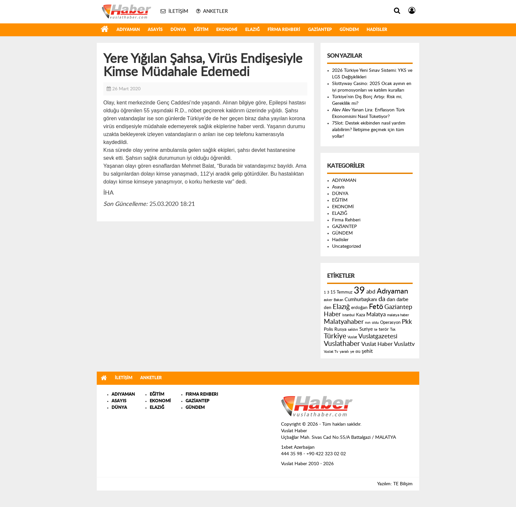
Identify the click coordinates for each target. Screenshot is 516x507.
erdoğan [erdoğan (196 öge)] (359, 307)
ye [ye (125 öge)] (352, 351)
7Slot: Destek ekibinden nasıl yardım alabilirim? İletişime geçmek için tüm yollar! (368, 130)
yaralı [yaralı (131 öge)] (344, 351)
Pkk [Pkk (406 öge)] (407, 322)
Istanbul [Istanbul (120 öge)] (348, 315)
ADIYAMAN (128, 30)
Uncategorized (346, 246)
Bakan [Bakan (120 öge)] (338, 300)
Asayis (155, 30)
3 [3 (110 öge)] (328, 292)
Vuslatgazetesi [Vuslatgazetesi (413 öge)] (378, 336)
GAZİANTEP (320, 30)
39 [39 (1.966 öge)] (359, 291)
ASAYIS (119, 401)
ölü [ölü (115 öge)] (357, 351)
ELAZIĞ (252, 30)
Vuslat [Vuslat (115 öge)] (352, 337)
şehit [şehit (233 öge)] (367, 351)
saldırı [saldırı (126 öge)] (353, 329)
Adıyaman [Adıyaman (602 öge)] (392, 291)
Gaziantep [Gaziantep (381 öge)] (398, 307)
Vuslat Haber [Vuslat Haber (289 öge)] (377, 344)
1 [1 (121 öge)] (325, 292)
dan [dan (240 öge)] (391, 299)
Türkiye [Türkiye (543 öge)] (335, 336)
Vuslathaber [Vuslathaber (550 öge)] (342, 343)
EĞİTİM (201, 30)
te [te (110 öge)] (375, 329)
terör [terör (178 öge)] (384, 329)
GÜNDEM (349, 30)
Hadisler (377, 30)
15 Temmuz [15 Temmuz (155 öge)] (341, 292)
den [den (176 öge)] (327, 307)
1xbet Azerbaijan (298, 447)
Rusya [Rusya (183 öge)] (340, 329)
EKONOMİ (226, 30)
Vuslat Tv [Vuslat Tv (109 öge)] (331, 351)
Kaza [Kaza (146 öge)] (360, 315)
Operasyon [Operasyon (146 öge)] (390, 322)
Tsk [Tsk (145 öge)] (393, 329)
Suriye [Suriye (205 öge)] (366, 329)
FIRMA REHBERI (202, 394)
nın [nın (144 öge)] (368, 322)
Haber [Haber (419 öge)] (332, 314)
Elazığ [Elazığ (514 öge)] (341, 306)
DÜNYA (178, 30)
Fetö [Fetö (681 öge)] (376, 306)
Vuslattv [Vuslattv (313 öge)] (404, 344)
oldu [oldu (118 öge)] (375, 322)
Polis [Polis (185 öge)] (328, 329)
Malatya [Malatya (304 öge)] (376, 314)
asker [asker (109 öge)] (328, 300)
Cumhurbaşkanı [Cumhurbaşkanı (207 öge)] (361, 299)
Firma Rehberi (284, 30)
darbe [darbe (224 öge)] (402, 299)
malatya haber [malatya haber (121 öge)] (398, 315)
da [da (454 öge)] (381, 299)
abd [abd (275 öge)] (370, 292)
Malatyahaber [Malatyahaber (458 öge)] (344, 322)
